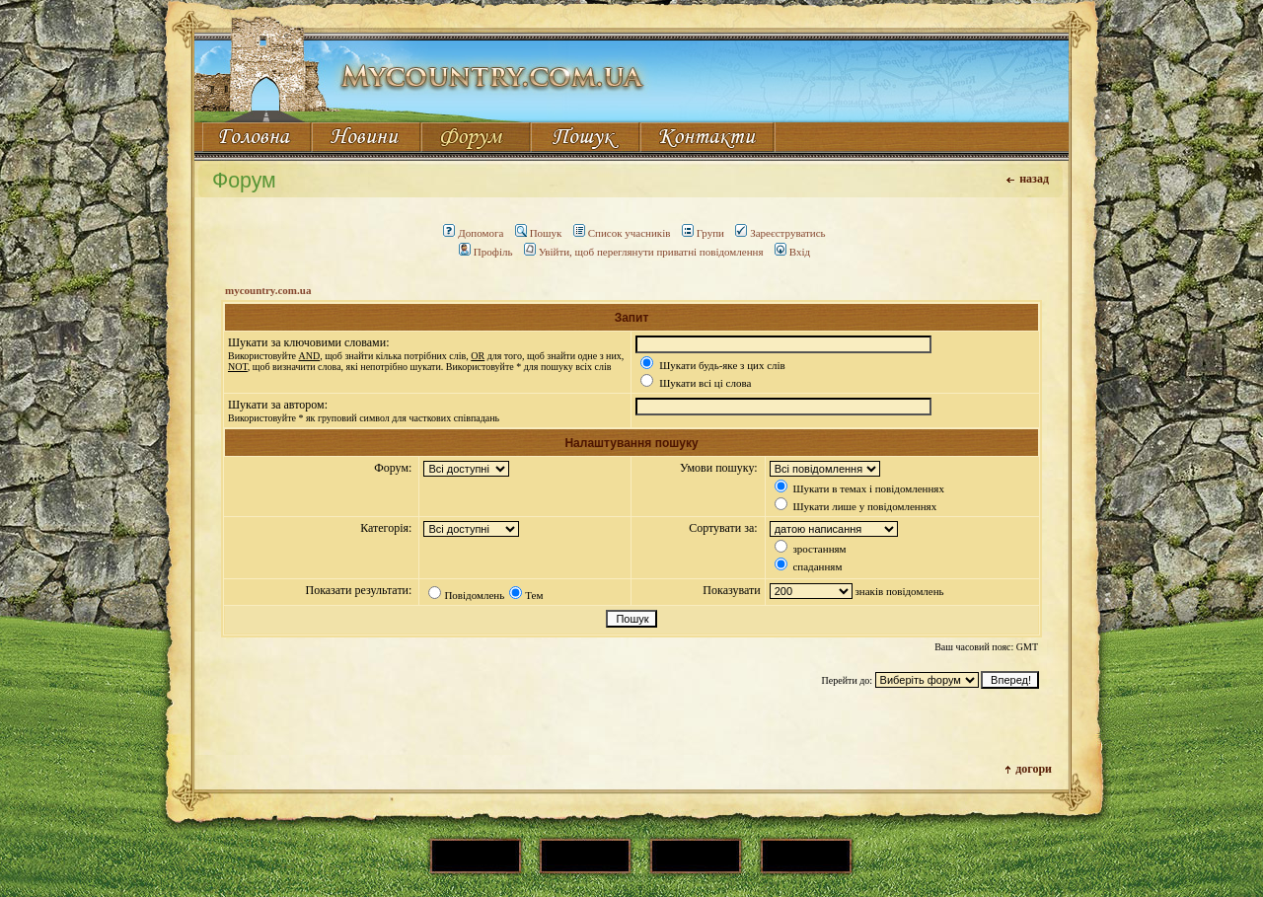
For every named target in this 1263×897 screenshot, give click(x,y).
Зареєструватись (780, 233)
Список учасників (622, 233)
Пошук (538, 233)
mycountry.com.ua (268, 290)
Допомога (473, 233)
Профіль (486, 252)
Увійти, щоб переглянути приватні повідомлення (644, 252)
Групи (703, 233)
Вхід (792, 252)
